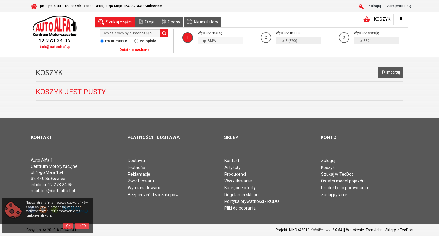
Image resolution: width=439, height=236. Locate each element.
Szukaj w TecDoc (337, 174)
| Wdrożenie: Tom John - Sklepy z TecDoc (378, 230)
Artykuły (232, 167)
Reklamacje (139, 174)
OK (68, 225)
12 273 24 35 (60, 184)
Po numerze (116, 41)
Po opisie (148, 41)
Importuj (391, 72)
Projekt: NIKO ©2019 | (310, 230)
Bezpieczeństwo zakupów (153, 194)
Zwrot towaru (141, 181)
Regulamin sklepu (241, 194)
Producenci (235, 174)
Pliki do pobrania (240, 208)
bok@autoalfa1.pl (58, 190)
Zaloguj (328, 160)
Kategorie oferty (240, 187)
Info (82, 225)
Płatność (136, 167)
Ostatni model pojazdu (343, 181)
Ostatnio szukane (134, 50)
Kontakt (231, 160)
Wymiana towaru (144, 187)
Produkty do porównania (344, 187)
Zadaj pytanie (334, 194)
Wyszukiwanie (238, 181)
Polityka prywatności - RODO (251, 201)
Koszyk (328, 167)
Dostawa (136, 160)
